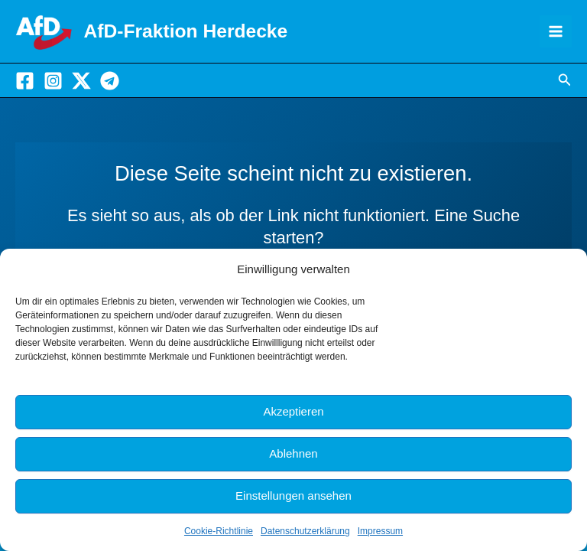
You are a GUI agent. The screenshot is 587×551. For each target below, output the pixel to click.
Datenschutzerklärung (305, 531)
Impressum (380, 531)
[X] (81, 83)
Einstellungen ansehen (293, 495)
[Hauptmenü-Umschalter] (556, 33)
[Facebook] (24, 83)
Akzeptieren (293, 411)
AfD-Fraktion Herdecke (201, 32)
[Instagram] (53, 83)
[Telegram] (109, 83)
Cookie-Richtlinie (218, 531)
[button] (565, 83)
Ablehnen (293, 453)
